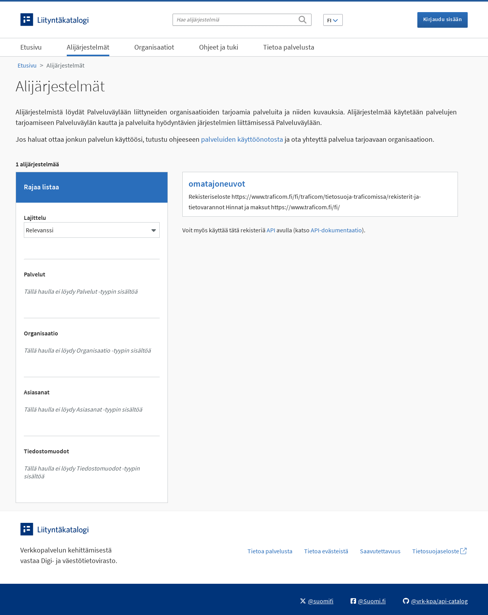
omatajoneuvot (217, 183)
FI (332, 20)
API (271, 230)
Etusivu (31, 47)
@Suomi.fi (368, 601)
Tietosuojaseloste (439, 551)
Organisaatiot (154, 47)
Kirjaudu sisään (442, 19)
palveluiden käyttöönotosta (242, 139)
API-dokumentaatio (336, 230)
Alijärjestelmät (88, 47)
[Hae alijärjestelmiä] (242, 20)
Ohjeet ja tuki (218, 47)
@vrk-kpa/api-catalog (435, 601)
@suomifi (316, 601)
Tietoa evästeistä (326, 551)
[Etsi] (302, 18)
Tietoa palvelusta (288, 47)
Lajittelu (35, 217)
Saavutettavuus (380, 551)
